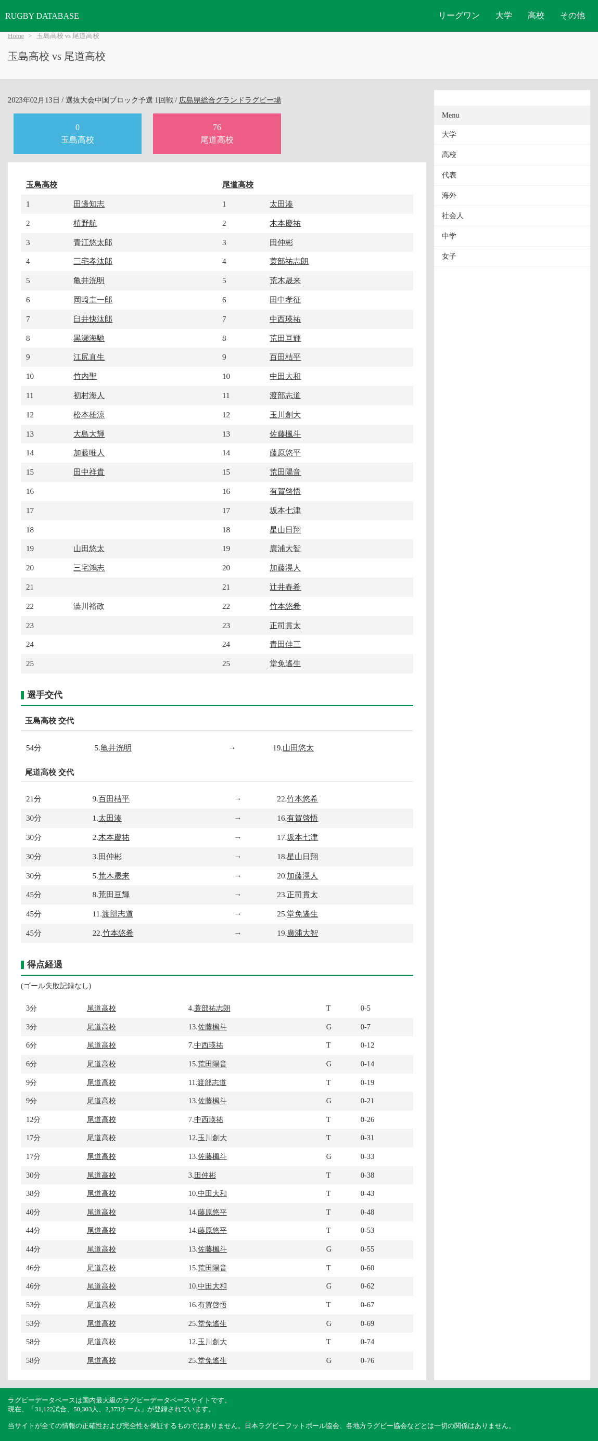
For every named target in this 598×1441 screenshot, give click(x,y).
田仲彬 (281, 242)
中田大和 (285, 376)
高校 (536, 15)
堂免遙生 (285, 663)
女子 (449, 256)
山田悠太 (89, 548)
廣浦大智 (285, 548)
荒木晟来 (285, 280)
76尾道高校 (217, 133)
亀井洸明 (89, 280)
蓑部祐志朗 (289, 261)
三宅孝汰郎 (92, 261)
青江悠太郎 (92, 242)
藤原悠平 (285, 452)
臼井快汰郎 (92, 318)
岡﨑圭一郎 (92, 299)
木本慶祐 (285, 223)
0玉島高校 (77, 133)
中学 (449, 236)
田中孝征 (285, 299)
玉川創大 (285, 414)
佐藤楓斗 (285, 433)
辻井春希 (285, 586)
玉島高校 (41, 184)
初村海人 (89, 395)
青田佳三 (285, 644)
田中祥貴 (89, 471)
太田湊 (281, 203)
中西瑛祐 (285, 318)
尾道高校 (237, 184)
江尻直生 (89, 356)
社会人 (453, 216)
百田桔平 (285, 356)
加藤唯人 (89, 452)
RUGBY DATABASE (42, 15)
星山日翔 (285, 529)
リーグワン (459, 15)
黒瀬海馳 (89, 338)
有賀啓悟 (285, 491)
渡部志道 (285, 395)
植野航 (85, 223)
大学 (503, 15)
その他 (572, 15)
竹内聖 (85, 376)
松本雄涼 (89, 414)
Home (16, 36)
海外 (449, 195)
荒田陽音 (285, 471)
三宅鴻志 (89, 567)
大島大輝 (89, 433)
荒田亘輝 (285, 338)
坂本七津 (285, 510)
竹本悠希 (285, 606)
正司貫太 (285, 625)
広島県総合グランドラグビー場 (230, 100)
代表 (449, 175)
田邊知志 (89, 203)
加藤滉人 (285, 567)
